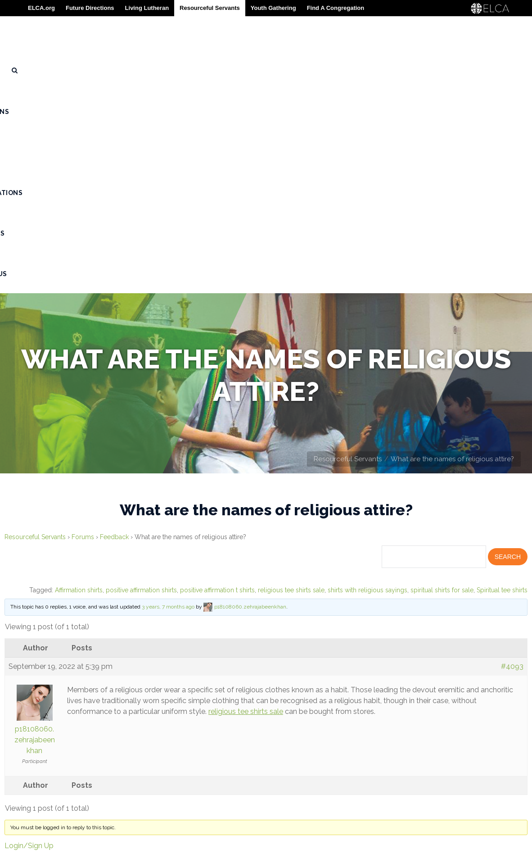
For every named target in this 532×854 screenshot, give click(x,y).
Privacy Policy (34, 817)
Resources (28, 761)
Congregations (37, 747)
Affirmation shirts (79, 387)
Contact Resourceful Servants (395, 750)
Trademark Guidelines (49, 789)
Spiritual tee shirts (502, 387)
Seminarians (30, 719)
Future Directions (90, 8)
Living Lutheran (147, 8)
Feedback (114, 334)
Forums (83, 334)
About (19, 705)
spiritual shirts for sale (441, 387)
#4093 (512, 463)
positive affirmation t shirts (217, 387)
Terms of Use (31, 803)
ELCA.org (41, 8)
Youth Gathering (273, 8)
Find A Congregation (336, 8)
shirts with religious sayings (367, 387)
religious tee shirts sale (291, 387)
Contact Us (29, 775)
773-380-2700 (227, 783)
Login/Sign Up (29, 643)
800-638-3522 (241, 769)
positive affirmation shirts (141, 387)
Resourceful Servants (348, 256)
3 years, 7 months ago (168, 404)
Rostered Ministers (44, 733)
